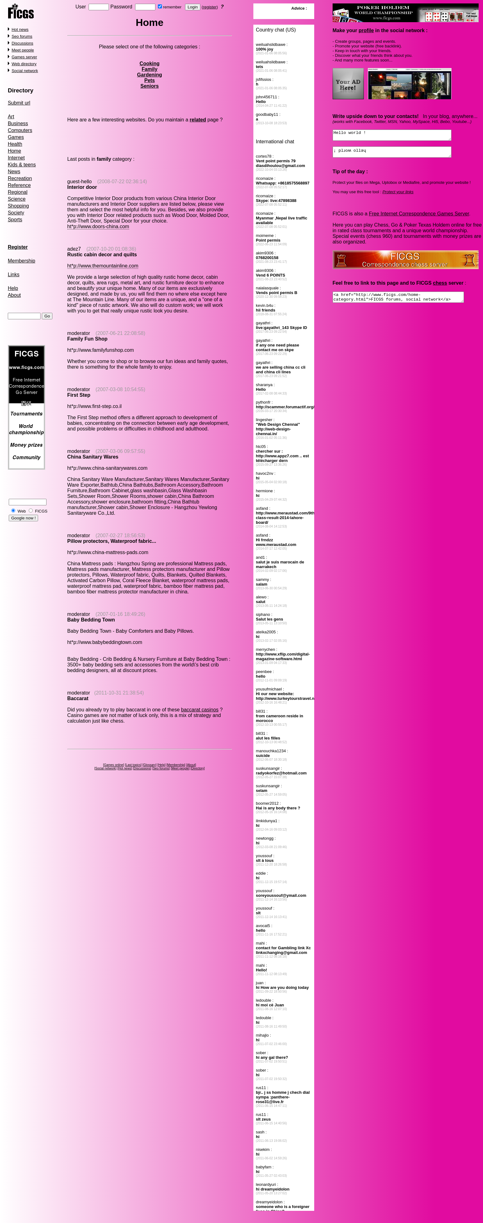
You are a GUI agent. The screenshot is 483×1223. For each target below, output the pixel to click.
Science (17, 199)
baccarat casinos (199, 709)
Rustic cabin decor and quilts (102, 254)
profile (366, 30)
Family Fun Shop (87, 338)
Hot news (20, 29)
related (198, 119)
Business (18, 123)
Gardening (149, 74)
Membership (21, 260)
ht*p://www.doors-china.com (98, 226)
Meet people (23, 50)
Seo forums (22, 36)
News (14, 171)
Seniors (149, 86)
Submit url (19, 103)
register (210, 7)
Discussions (22, 43)
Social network (25, 70)
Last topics (133, 765)
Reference (19, 185)
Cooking (149, 63)
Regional (17, 192)
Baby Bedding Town (91, 619)
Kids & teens (22, 164)
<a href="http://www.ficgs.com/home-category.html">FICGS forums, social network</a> (406, 301)
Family (150, 69)
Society (16, 212)
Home (14, 151)
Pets (149, 80)
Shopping (18, 206)
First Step (78, 395)
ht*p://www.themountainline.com (103, 265)
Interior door (82, 187)
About (14, 295)
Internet (16, 157)
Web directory (24, 63)
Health (15, 144)
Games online (113, 765)
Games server (24, 57)
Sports (15, 219)
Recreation (20, 178)
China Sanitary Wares (93, 456)
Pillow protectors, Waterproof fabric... (111, 541)
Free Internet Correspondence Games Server (419, 217)
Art (11, 116)
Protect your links (398, 195)
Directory (20, 90)
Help (13, 288)
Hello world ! (399, 136)
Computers (20, 130)
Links (13, 274)
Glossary (149, 765)
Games (16, 137)
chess (440, 286)
